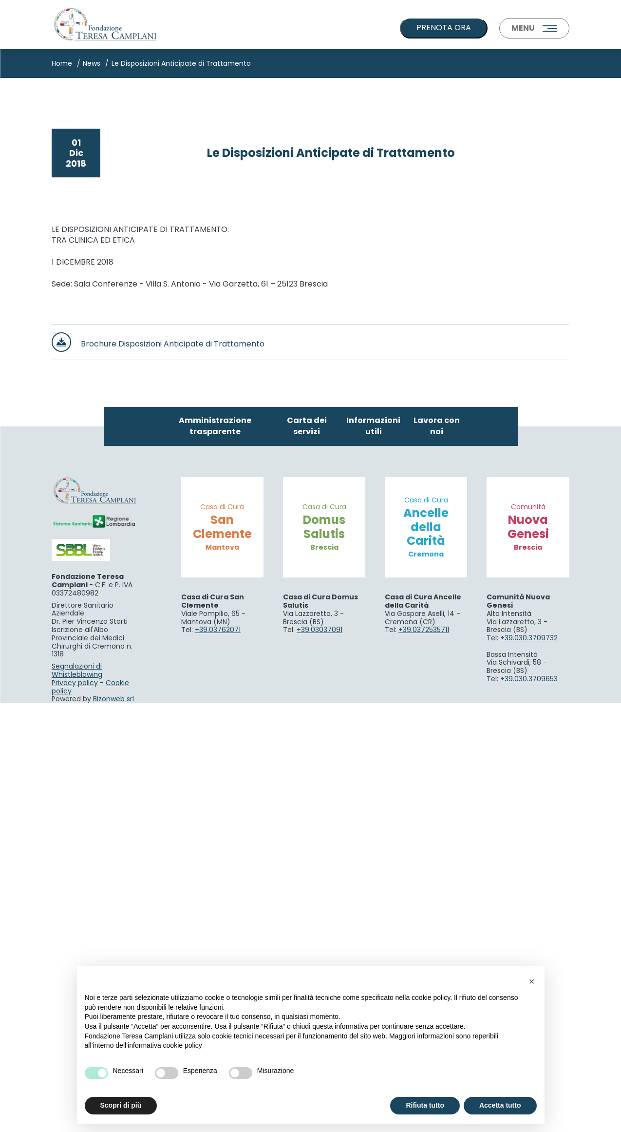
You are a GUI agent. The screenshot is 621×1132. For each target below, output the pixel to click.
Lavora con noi (437, 855)
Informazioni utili (373, 855)
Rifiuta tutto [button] (425, 1105)
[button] (532, 981)
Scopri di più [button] (121, 1105)
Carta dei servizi (307, 855)
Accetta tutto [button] (500, 1105)
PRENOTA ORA (443, 27)
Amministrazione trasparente (215, 855)
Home (62, 63)
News (91, 63)
